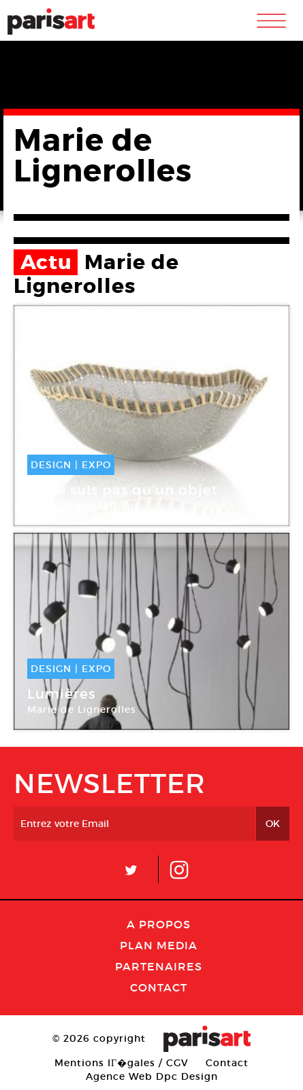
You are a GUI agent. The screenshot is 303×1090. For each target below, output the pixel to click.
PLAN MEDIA (158, 945)
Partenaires (158, 966)
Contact (158, 987)
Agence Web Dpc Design (152, 1076)
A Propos (159, 924)
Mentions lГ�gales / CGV (121, 1063)
